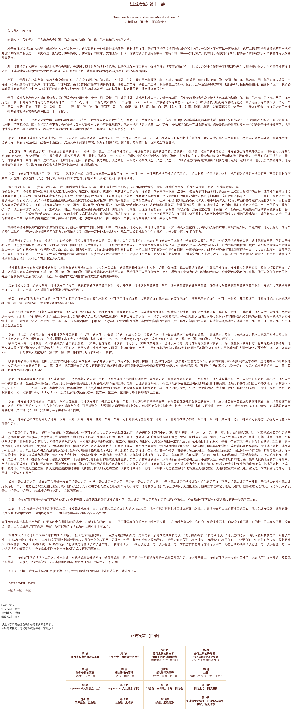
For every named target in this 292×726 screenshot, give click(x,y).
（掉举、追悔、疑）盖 (165, 672)
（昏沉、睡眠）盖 (123, 672)
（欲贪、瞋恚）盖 (85, 672)
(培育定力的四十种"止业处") (206, 672)
